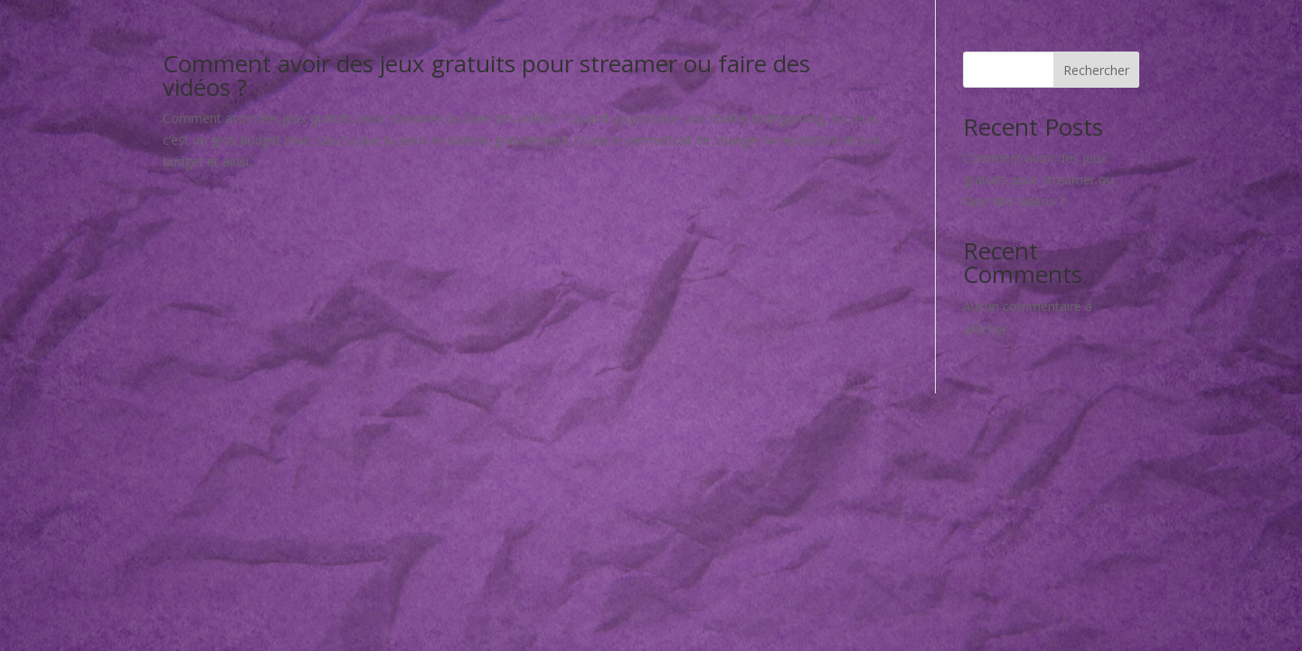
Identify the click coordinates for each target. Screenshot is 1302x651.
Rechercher (1096, 70)
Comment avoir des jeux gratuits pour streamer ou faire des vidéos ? (486, 75)
